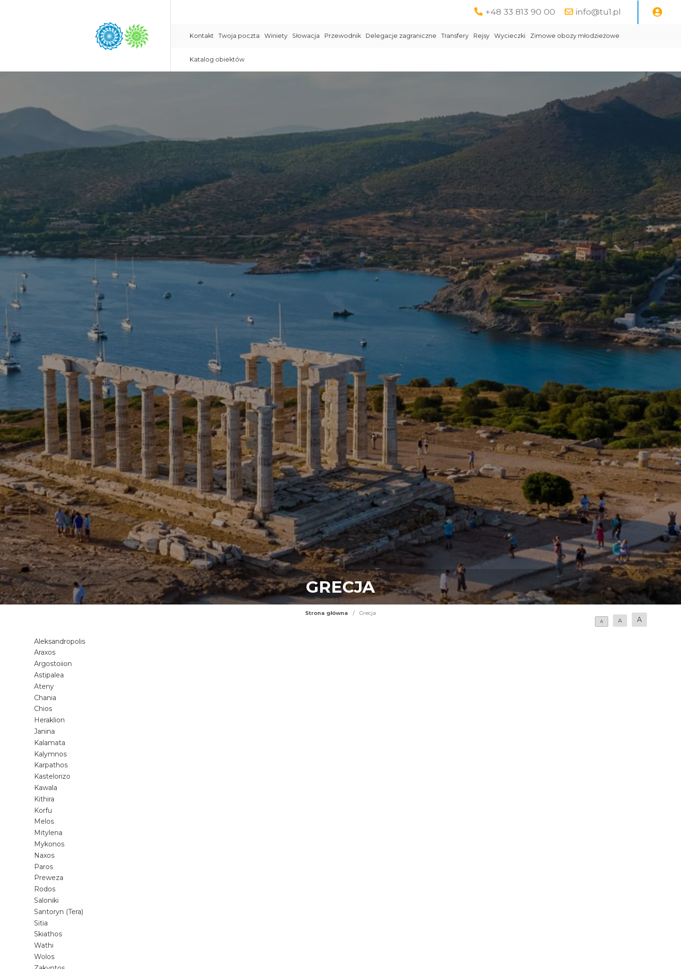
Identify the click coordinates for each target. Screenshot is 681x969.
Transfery (455, 35)
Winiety (276, 35)
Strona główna (326, 613)
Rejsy (481, 35)
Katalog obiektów (217, 59)
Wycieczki (509, 35)
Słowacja (306, 35)
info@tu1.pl (598, 12)
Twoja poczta (239, 35)
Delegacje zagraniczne (401, 35)
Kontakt (202, 35)
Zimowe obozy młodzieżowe (575, 35)
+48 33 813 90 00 (520, 12)
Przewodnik (342, 35)
